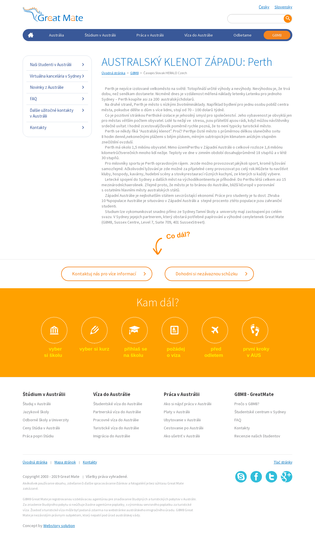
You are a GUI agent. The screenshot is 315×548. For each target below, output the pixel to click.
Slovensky (283, 6)
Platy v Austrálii (177, 411)
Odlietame (243, 35)
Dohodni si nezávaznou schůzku (212, 273)
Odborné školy (35, 419)
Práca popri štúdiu (38, 436)
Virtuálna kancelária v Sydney (57, 76)
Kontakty (57, 127)
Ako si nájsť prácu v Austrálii (187, 403)
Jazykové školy (36, 411)
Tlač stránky (283, 462)
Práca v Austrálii (150, 35)
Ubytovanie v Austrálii (182, 419)
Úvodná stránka (113, 73)
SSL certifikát (271, 495)
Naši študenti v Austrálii (57, 64)
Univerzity (60, 419)
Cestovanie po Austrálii (183, 427)
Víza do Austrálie (198, 35)
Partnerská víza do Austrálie (117, 411)
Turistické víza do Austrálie (116, 427)
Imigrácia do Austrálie (111, 436)
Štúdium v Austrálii (100, 35)
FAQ (57, 98)
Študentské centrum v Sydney (260, 411)
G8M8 (277, 35)
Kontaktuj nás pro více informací (109, 273)
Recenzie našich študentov (257, 436)
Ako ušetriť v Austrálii (182, 436)
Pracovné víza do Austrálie (116, 419)
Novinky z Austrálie (57, 87)
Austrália (56, 35)
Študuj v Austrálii (37, 403)
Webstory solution (59, 525)
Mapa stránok (65, 462)
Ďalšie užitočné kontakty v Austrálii (57, 113)
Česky (264, 6)
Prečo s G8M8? (246, 403)
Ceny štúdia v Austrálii (41, 427)
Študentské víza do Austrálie (117, 403)
